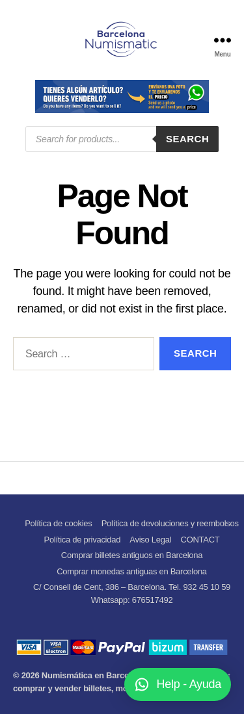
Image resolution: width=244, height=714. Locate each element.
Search (187, 138)
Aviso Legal (150, 539)
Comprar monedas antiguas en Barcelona (132, 571)
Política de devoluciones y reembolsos (170, 523)
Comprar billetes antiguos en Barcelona (131, 555)
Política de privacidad (82, 539)
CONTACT (200, 539)
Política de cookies (58, 523)
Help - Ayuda (189, 684)
